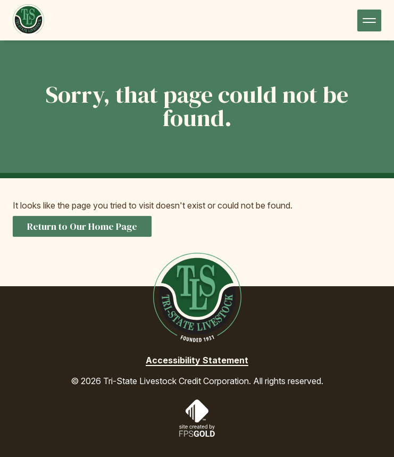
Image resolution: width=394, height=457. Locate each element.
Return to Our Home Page (82, 226)
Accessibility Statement (197, 360)
